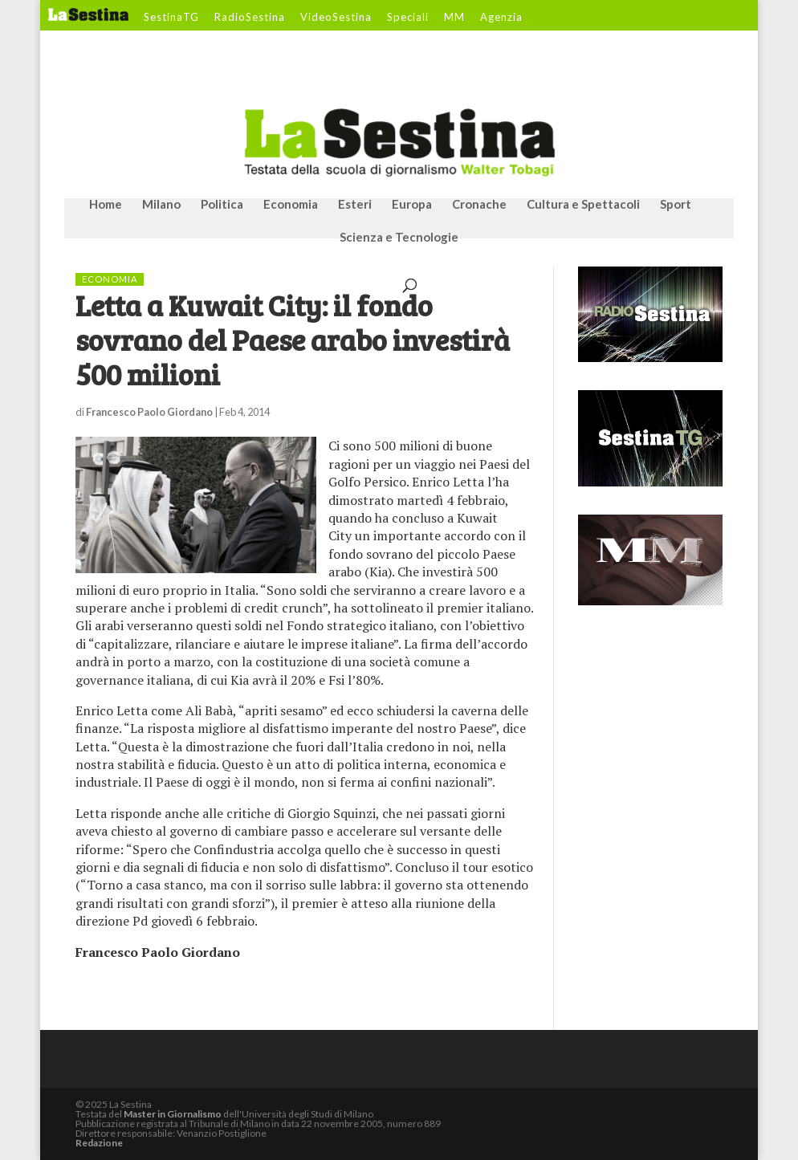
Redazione (99, 1143)
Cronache (479, 204)
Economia (290, 204)
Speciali (408, 17)
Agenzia (501, 17)
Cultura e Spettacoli (583, 204)
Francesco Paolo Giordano (149, 411)
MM (454, 17)
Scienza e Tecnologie (399, 237)
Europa (412, 204)
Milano (161, 204)
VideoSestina (336, 17)
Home (105, 204)
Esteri (355, 204)
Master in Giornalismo (173, 1114)
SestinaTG (171, 17)
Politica (222, 204)
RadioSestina (249, 17)
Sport (675, 204)
